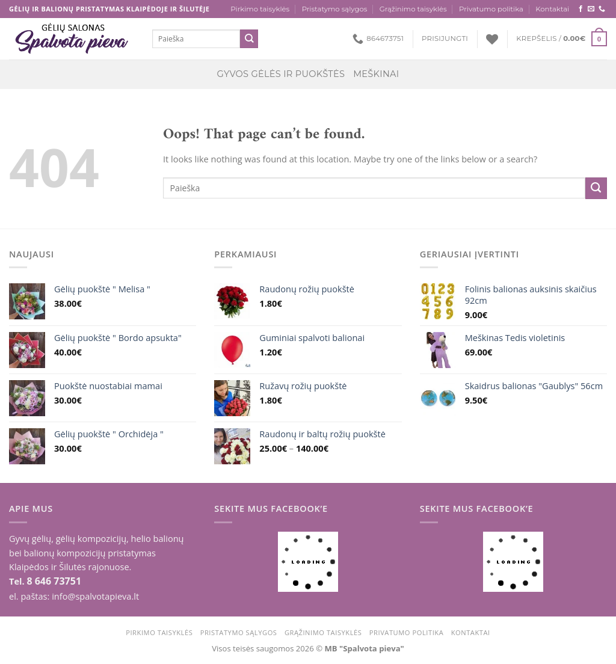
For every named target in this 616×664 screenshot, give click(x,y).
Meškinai (376, 74)
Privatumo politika (491, 9)
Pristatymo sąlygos (335, 9)
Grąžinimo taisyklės (413, 9)
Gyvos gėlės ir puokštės (281, 74)
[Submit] (249, 38)
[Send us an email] (591, 9)
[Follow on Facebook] (581, 9)
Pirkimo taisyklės (259, 9)
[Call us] (602, 9)
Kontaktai (552, 9)
